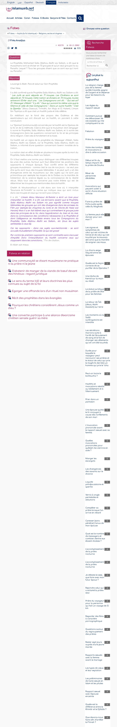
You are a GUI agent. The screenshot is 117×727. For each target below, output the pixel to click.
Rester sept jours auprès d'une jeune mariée (94, 644)
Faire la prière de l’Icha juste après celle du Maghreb (94, 204)
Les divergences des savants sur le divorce (94, 471)
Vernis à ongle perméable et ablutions (92, 497)
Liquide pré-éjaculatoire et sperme (94, 484)
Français (51, 3)
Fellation (89, 131)
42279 (61, 45)
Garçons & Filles (58, 18)
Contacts (71, 18)
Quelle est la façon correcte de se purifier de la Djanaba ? (97, 265)
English (11, 3)
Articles (18, 18)
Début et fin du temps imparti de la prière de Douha (94, 162)
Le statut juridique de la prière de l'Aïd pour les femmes (94, 291)
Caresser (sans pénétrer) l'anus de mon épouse (94, 523)
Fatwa (13, 28)
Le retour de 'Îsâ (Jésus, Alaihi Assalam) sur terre (94, 304)
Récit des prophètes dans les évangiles (37, 298)
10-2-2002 (74, 45)
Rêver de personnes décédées (90, 175)
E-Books (44, 18)
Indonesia (63, 3)
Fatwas (35, 18)
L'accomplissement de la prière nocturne (94, 551)
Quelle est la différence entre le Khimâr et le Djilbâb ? (95, 706)
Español (29, 3)
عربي (20, 3)
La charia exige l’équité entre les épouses (93, 252)
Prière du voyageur (94, 139)
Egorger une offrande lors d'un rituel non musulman (45, 291)
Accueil (10, 18)
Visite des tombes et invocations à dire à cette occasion (95, 149)
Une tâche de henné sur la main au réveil (94, 278)
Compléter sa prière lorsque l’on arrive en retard (94, 510)
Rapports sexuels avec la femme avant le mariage (93, 657)
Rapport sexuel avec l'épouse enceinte (92, 693)
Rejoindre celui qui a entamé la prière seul (94, 590)
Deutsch (40, 3)
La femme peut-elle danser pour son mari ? (94, 217)
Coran (27, 18)
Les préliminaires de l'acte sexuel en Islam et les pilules (94, 680)
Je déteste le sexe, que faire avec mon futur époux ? (94, 577)
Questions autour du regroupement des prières (94, 631)
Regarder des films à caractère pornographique (94, 618)
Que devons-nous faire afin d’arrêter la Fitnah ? (94, 719)
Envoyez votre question (96, 29)
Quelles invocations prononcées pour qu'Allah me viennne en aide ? (96, 446)
